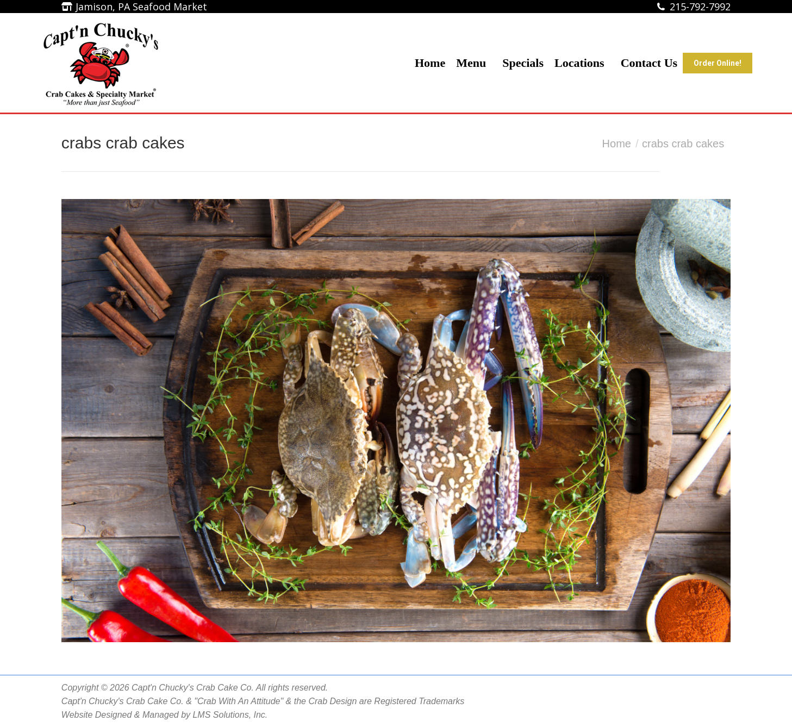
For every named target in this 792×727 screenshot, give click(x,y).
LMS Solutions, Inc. (229, 714)
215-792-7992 (700, 6)
